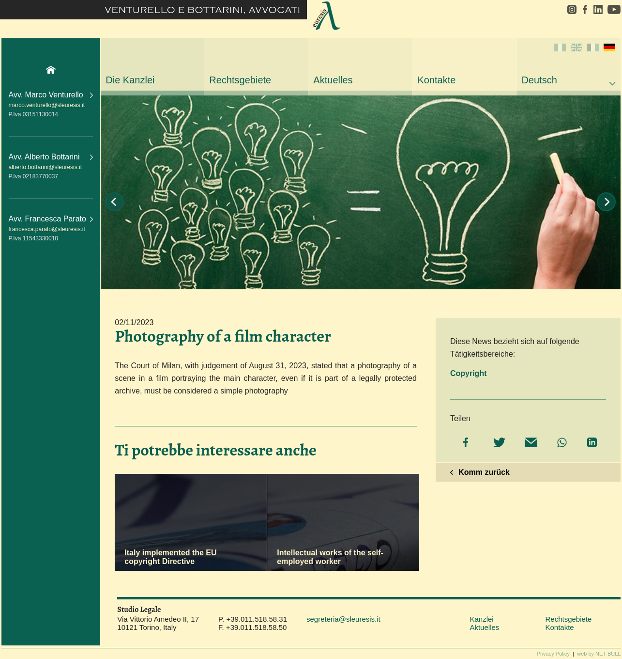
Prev (114, 201)
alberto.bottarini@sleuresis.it (45, 167)
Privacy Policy (553, 654)
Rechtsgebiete (240, 80)
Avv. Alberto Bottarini (51, 157)
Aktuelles (332, 80)
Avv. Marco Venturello (51, 95)
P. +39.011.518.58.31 (252, 619)
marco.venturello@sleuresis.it (47, 105)
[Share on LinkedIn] (591, 443)
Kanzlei (481, 619)
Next (606, 201)
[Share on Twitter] (497, 443)
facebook (585, 9)
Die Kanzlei (130, 80)
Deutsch (568, 64)
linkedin (598, 9)
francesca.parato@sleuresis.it (47, 229)
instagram (568, 9)
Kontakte (436, 80)
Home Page (51, 70)
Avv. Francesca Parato (51, 219)
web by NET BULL (599, 654)
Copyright (468, 373)
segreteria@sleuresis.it (343, 619)
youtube (613, 9)
